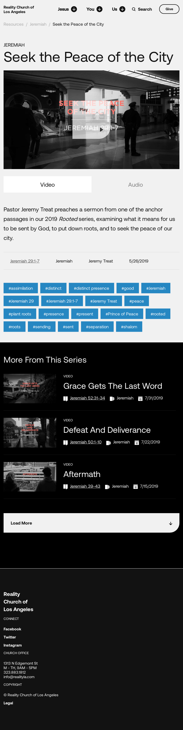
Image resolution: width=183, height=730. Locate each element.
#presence (54, 324)
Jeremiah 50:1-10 (86, 441)
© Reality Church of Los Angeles (31, 694)
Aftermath (82, 474)
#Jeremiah (155, 299)
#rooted (158, 324)
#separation (97, 337)
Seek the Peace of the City (78, 24)
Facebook (12, 629)
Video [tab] (47, 184)
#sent (68, 337)
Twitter (10, 637)
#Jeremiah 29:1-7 (62, 312)
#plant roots (20, 324)
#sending (42, 337)
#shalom (129, 337)
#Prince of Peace (122, 324)
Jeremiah (38, 24)
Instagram (13, 645)
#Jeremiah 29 (21, 312)
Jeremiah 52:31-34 (87, 397)
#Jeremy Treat (103, 312)
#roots (14, 337)
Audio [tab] (135, 184)
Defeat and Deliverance (107, 429)
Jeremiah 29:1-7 (25, 260)
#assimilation (21, 299)
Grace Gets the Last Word (112, 385)
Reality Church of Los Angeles (19, 9)
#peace (136, 312)
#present (84, 324)
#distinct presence (91, 299)
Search (145, 9)
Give (169, 9)
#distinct (53, 299)
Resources (14, 24)
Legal (8, 703)
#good (128, 299)
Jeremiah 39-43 (85, 486)
